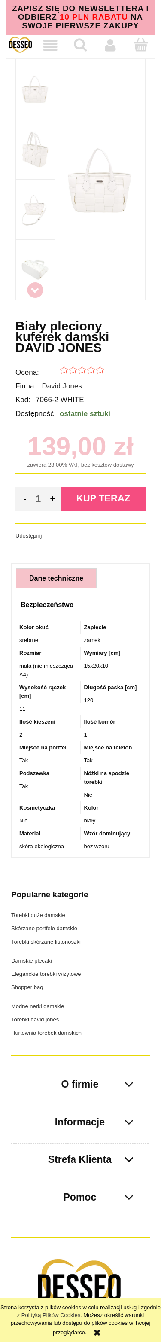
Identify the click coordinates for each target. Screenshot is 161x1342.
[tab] (56, 578)
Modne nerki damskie (37, 1006)
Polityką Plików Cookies (50, 1315)
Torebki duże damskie (38, 915)
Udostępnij (28, 535)
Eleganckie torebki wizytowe (46, 974)
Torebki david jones (35, 1019)
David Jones (62, 386)
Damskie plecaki (31, 960)
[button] (51, 45)
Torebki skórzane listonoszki (46, 941)
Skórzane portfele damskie (44, 928)
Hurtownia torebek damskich (46, 1033)
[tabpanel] (80, 737)
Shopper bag (27, 987)
